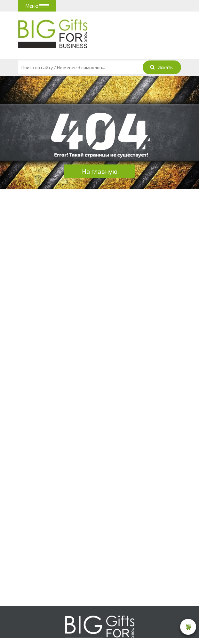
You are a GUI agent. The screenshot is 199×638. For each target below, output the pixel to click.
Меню (37, 6)
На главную (99, 171)
